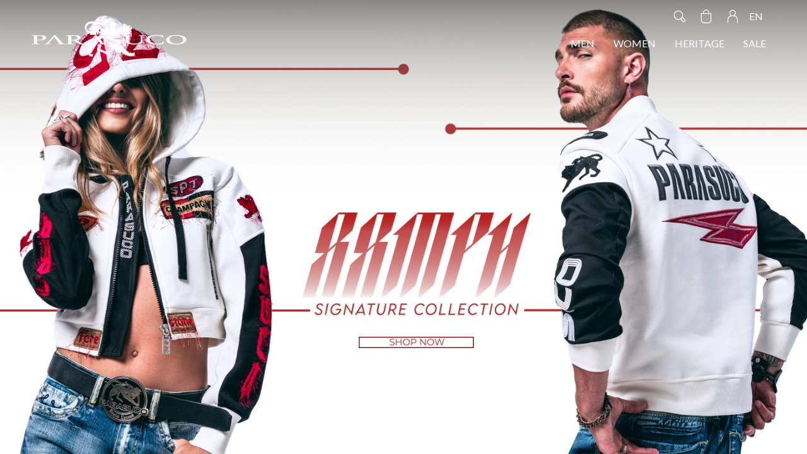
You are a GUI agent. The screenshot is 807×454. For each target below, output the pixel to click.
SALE (754, 43)
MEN (583, 43)
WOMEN (634, 43)
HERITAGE (699, 43)
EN (756, 16)
